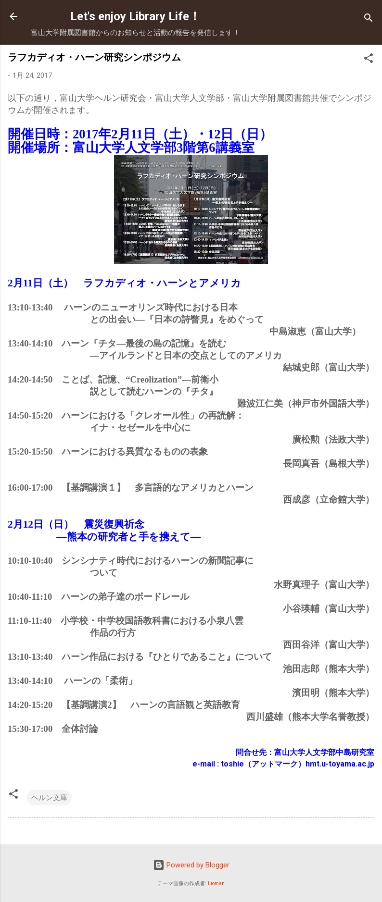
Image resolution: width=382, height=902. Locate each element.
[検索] (368, 19)
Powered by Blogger (191, 865)
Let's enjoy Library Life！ (135, 16)
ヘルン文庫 (49, 797)
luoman (216, 883)
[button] (368, 59)
